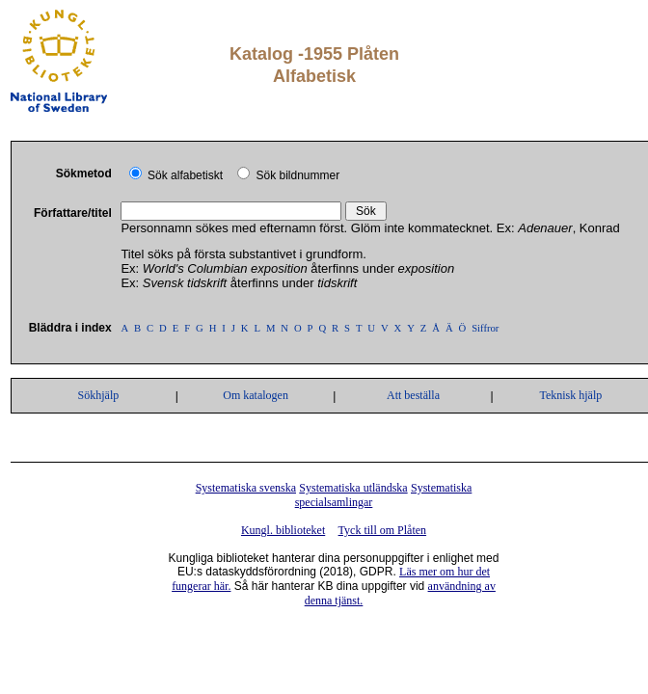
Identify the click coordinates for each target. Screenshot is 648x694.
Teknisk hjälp (570, 395)
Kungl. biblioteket (283, 530)
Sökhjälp (99, 395)
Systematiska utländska (353, 487)
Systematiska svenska (246, 487)
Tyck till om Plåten (382, 530)
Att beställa (413, 395)
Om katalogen (255, 395)
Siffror (485, 328)
